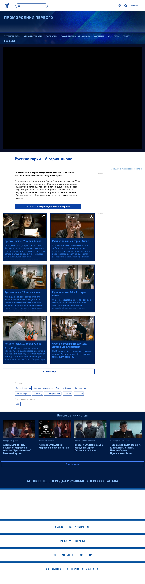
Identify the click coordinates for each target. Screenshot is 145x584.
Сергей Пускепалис (53, 393)
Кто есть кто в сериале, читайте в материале (47, 206)
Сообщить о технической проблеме (126, 168)
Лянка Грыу (37, 393)
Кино (18, 403)
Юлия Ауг (67, 393)
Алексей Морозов (23, 393)
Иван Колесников (81, 388)
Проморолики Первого (28, 17)
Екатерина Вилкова (63, 388)
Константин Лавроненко (43, 388)
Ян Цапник (78, 393)
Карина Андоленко (23, 388)
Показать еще (49, 371)
